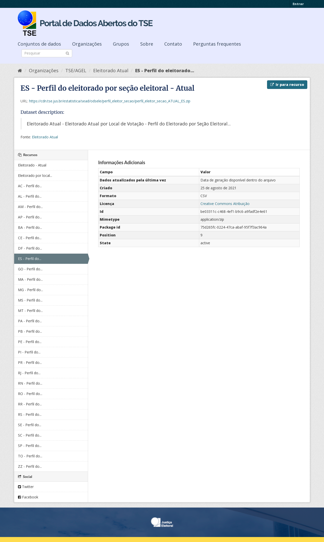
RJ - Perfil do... (29, 372)
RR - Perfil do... (30, 404)
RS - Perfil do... (30, 414)
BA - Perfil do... (30, 227)
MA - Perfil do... (30, 279)
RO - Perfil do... (30, 393)
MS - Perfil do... (30, 300)
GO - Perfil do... (30, 269)
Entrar (298, 4)
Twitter (26, 486)
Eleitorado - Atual (32, 165)
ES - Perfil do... (29, 258)
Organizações (87, 44)
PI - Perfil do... (29, 352)
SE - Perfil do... (29, 424)
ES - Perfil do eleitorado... (164, 70)
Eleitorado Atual (110, 70)
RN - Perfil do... (30, 383)
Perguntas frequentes (217, 44)
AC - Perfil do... (30, 185)
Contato (173, 44)
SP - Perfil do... (30, 445)
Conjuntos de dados (39, 44)
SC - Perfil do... (30, 435)
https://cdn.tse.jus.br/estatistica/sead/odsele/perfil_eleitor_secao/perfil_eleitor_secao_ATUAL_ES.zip (109, 101)
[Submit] (67, 53)
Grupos (121, 44)
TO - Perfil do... (30, 456)
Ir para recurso (287, 84)
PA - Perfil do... (30, 321)
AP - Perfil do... (30, 217)
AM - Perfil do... (30, 206)
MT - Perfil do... (30, 310)
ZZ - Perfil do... (30, 466)
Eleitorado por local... (35, 175)
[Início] (20, 70)
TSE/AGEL (75, 70)
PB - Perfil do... (30, 331)
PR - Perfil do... (30, 362)
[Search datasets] (47, 53)
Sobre (146, 44)
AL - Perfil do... (30, 196)
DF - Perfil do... (30, 248)
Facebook (28, 497)
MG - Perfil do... (30, 289)
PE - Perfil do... (30, 341)
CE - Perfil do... (30, 237)
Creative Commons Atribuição (225, 203)
